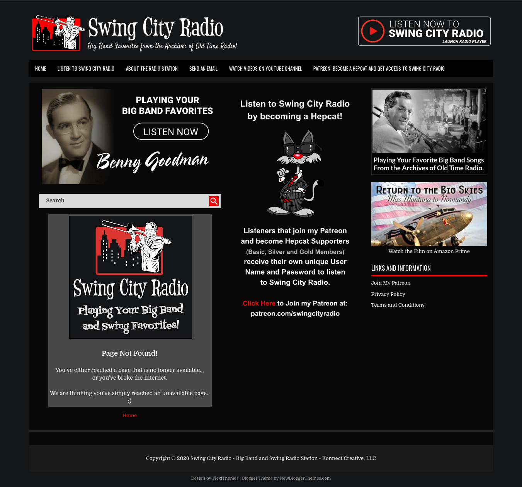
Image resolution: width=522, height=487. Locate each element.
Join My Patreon (391, 283)
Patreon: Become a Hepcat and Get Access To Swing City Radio (379, 68)
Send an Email (203, 68)
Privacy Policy (388, 294)
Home (40, 68)
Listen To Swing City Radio (86, 68)
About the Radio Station (152, 68)
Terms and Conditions (398, 305)
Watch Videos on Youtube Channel (265, 68)
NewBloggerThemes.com (305, 478)
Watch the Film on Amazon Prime (429, 251)
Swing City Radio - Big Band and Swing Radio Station (254, 458)
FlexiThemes (225, 478)
